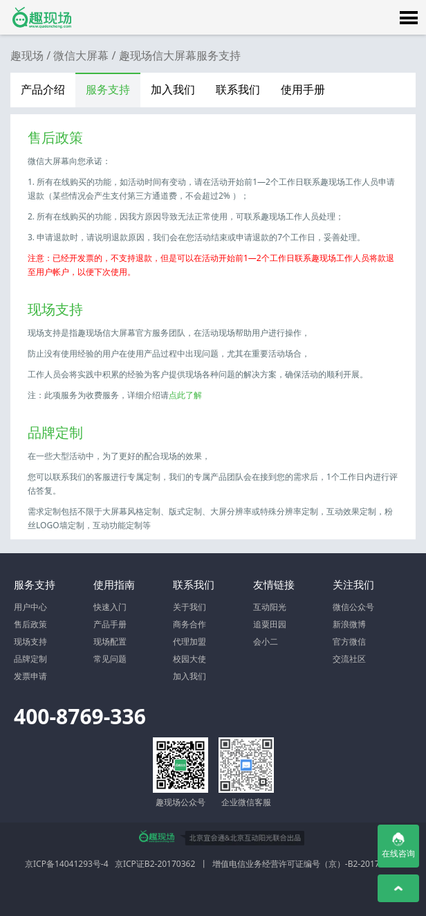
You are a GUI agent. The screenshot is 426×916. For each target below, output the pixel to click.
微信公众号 (353, 607)
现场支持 (30, 641)
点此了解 (185, 395)
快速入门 (110, 607)
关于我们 (189, 607)
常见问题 (110, 659)
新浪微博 (349, 624)
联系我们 (238, 89)
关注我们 (353, 584)
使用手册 (303, 89)
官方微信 (349, 641)
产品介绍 (43, 89)
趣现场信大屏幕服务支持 (180, 55)
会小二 (265, 641)
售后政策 (30, 624)
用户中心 (30, 607)
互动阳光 (269, 607)
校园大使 (189, 659)
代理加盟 (189, 641)
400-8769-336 (80, 716)
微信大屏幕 (41, 17)
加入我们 (173, 89)
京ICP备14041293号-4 (67, 864)
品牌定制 (30, 659)
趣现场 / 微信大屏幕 (59, 55)
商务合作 (189, 624)
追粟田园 (269, 624)
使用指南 (114, 584)
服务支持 (108, 89)
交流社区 (349, 659)
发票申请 (30, 676)
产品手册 (110, 624)
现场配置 (110, 641)
